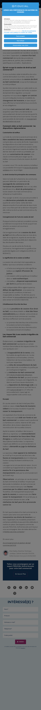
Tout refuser (20, 40)
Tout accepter (20, 36)
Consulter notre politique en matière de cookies (18, 32)
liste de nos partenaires (29, 31)
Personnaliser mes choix (20, 45)
